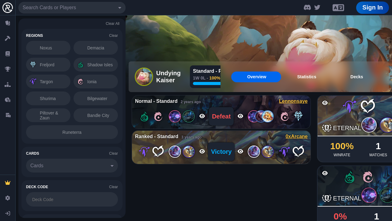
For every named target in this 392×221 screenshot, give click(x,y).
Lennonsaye (293, 101)
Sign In (372, 7)
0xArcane (296, 136)
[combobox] (72, 8)
